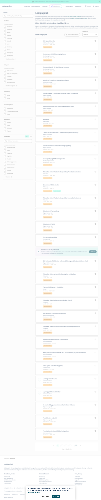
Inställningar (45, 496)
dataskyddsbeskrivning (34, 492)
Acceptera (56, 496)
